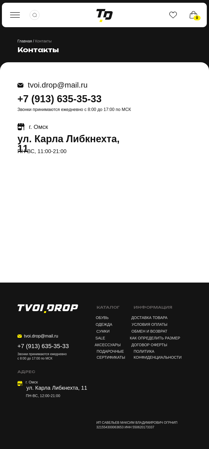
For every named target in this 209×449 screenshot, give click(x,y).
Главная (24, 41)
